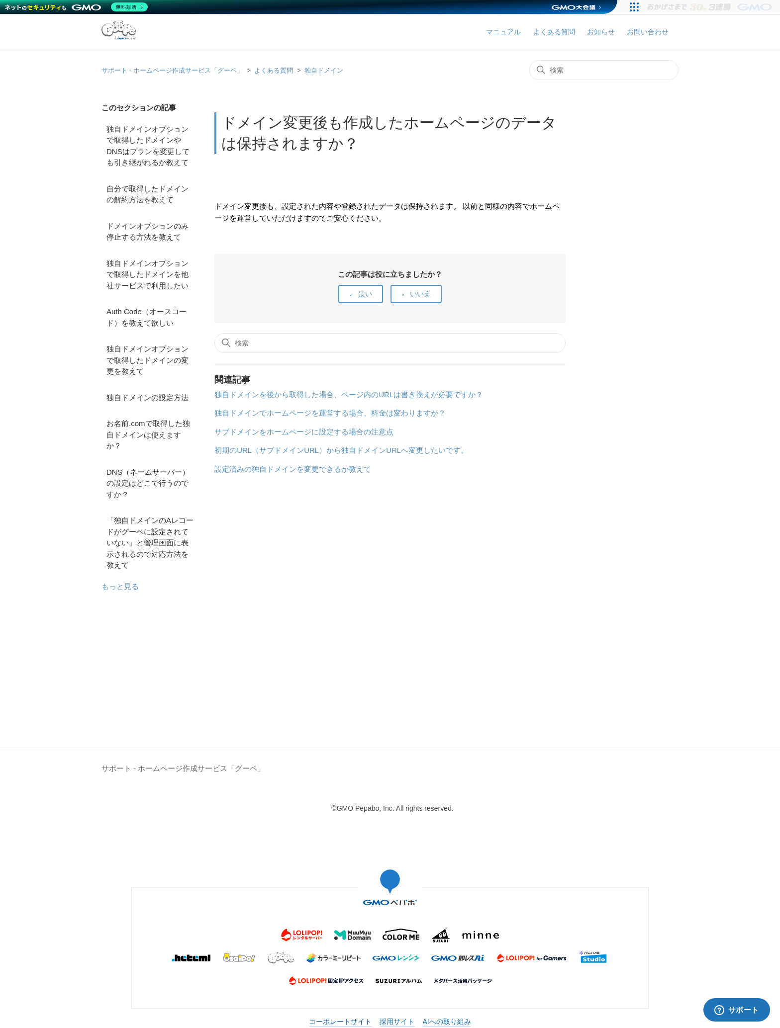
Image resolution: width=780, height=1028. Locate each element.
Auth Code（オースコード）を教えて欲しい (146, 317)
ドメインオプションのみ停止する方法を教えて (147, 232)
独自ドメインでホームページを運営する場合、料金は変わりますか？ (330, 413)
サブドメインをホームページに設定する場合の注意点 (303, 432)
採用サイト (397, 1022)
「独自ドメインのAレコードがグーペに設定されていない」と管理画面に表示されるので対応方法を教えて (150, 542)
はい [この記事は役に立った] (365, 294)
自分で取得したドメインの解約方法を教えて (147, 194)
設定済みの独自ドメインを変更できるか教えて (292, 469)
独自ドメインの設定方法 (147, 397)
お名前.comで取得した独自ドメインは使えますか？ (148, 434)
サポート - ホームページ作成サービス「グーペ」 (172, 70)
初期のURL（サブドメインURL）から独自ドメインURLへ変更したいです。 (341, 450)
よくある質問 (554, 32)
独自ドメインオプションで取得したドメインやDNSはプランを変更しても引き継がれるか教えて (148, 146)
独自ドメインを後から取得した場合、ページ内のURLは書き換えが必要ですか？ (348, 394)
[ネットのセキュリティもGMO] (76, 7)
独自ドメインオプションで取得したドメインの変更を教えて (147, 359)
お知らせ (601, 32)
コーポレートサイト (340, 1022)
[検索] (604, 70)
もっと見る (120, 586)
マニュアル (503, 32)
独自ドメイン (323, 70)
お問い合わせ (648, 32)
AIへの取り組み (446, 1022)
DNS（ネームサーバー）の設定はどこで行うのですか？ (148, 483)
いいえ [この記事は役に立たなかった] (420, 294)
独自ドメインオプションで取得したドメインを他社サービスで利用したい (147, 274)
